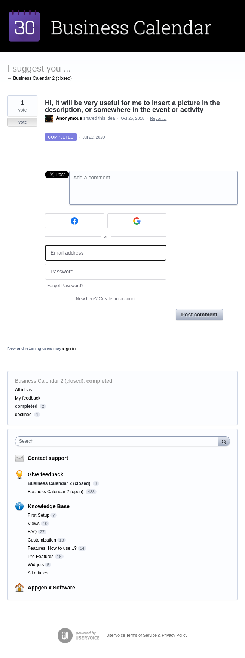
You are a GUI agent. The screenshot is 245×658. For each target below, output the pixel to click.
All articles (38, 573)
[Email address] (105, 253)
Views (34, 523)
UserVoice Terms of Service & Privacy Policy (146, 635)
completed (99, 381)
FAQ (32, 531)
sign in (69, 348)
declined (23, 414)
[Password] (105, 272)
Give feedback (45, 474)
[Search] (224, 441)
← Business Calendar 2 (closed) (39, 78)
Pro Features (40, 556)
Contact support (48, 458)
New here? (105, 298)
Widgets (36, 564)
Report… (158, 118)
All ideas (23, 389)
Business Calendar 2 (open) (56, 491)
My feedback (27, 398)
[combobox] (118, 441)
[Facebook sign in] (74, 220)
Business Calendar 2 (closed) (49, 381)
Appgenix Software (51, 588)
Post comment (199, 315)
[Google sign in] (137, 220)
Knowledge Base (49, 506)
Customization (42, 540)
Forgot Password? (65, 285)
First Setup (38, 515)
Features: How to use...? (52, 548)
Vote (22, 122)
